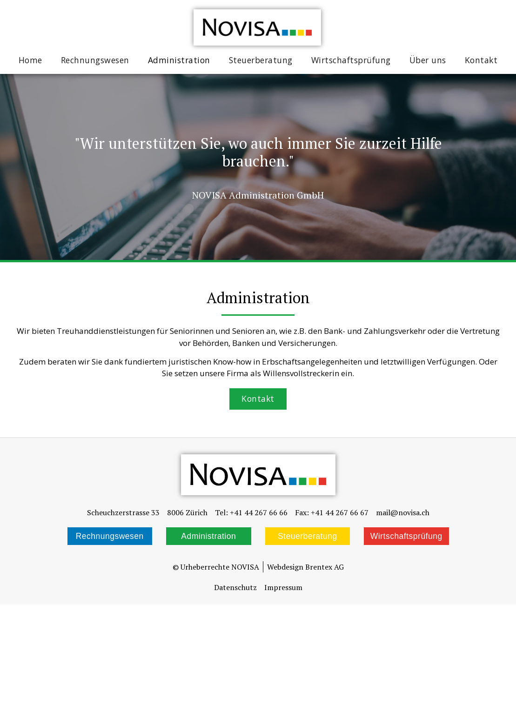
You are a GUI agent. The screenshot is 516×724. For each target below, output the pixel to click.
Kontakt (481, 60)
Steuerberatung (261, 60)
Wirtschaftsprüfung (351, 60)
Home (30, 60)
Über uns (427, 60)
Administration (179, 60)
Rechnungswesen (95, 60)
